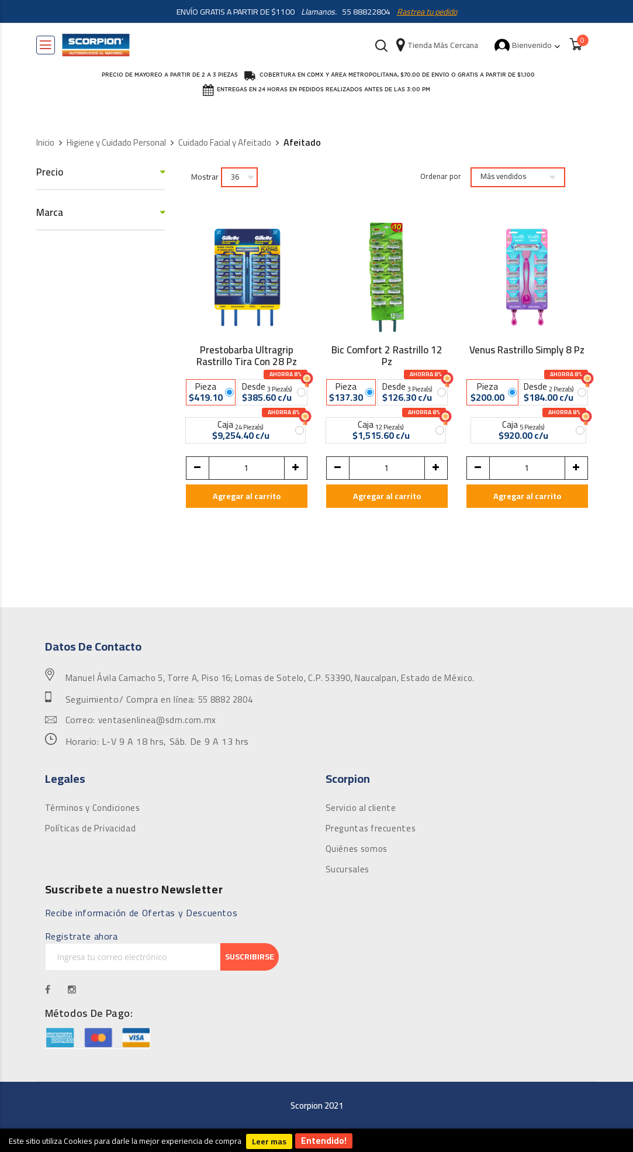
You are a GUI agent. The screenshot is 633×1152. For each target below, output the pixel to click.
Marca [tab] (49, 213)
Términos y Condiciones (92, 808)
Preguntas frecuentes (371, 828)
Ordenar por (440, 177)
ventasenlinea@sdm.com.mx (157, 720)
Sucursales (347, 869)
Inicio (45, 143)
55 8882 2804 (225, 700)
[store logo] (96, 45)
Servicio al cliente (361, 808)
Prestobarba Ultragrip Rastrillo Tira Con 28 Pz (246, 355)
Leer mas (269, 1141)
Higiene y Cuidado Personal (116, 143)
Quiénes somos (357, 849)
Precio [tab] (49, 172)
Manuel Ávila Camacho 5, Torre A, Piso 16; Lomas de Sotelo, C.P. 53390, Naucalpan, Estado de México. (270, 678)
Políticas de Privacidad (90, 828)
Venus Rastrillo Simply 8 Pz (526, 351)
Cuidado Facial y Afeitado (224, 143)
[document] (316, 1140)
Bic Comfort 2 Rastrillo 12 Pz (386, 355)
